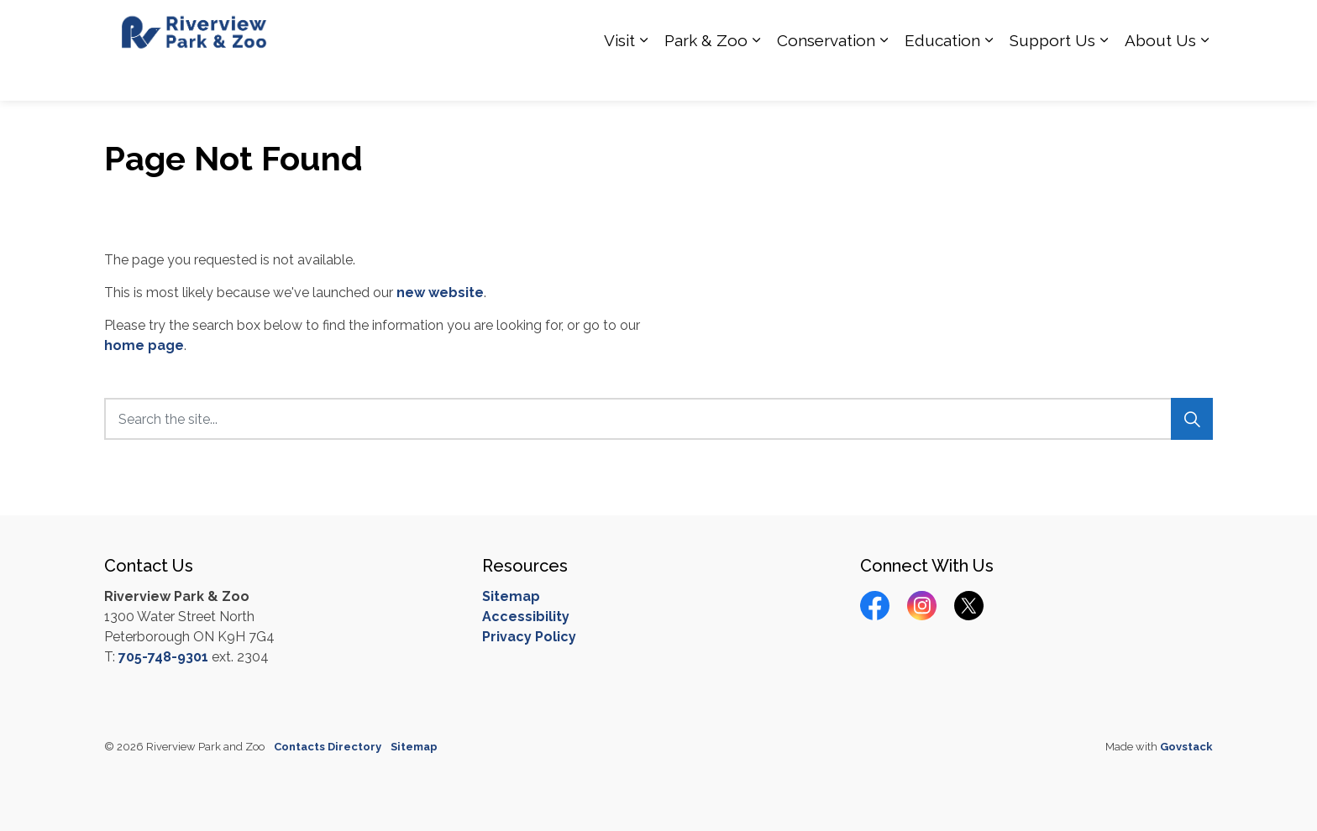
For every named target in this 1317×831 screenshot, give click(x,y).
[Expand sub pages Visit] (643, 75)
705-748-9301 (163, 657)
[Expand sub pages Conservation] (883, 75)
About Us (1160, 75)
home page (144, 345)
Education (942, 75)
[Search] (1192, 419)
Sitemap (511, 596)
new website (440, 293)
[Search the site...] (658, 419)
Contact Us (1014, 25)
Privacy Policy (529, 637)
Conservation (826, 75)
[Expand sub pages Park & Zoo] (756, 75)
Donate (1145, 25)
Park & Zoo (706, 75)
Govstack (1186, 746)
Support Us (1052, 75)
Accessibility (525, 617)
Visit (619, 75)
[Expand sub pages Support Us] (1103, 75)
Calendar (1085, 25)
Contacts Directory (327, 746)
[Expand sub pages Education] (988, 75)
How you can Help (796, 25)
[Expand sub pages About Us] (1204, 75)
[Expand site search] (1196, 25)
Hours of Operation (915, 25)
